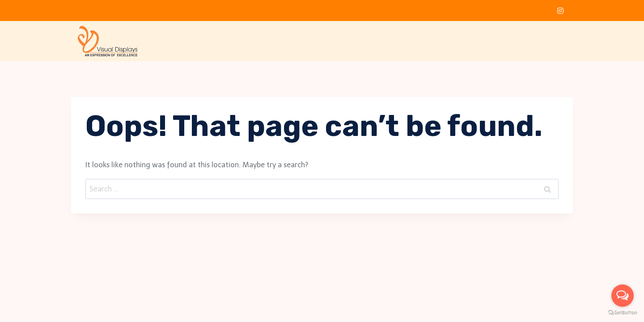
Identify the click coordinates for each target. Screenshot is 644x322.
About (348, 38)
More (546, 38)
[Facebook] (506, 10)
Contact (499, 38)
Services (396, 38)
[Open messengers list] (622, 295)
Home (310, 38)
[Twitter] (524, 10)
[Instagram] (560, 10)
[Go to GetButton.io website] (622, 313)
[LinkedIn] (542, 10)
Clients (451, 38)
